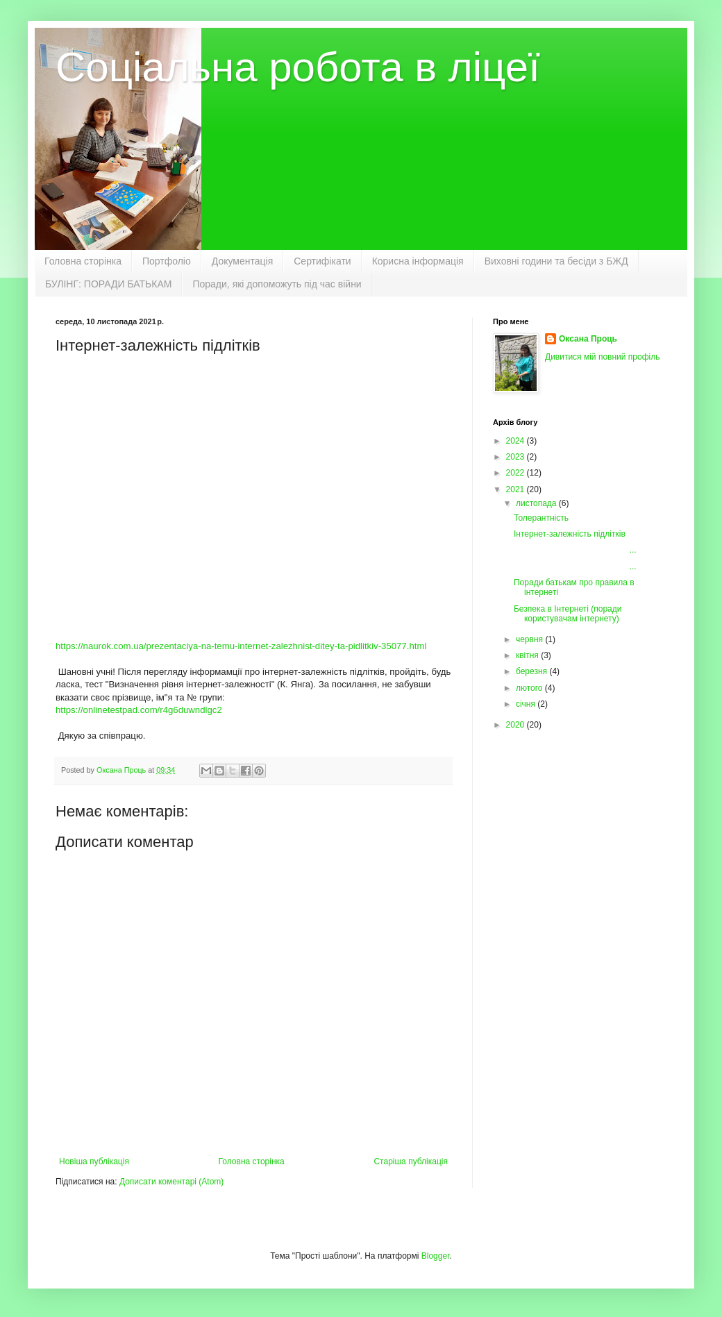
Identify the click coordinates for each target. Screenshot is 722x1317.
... (575, 550)
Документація (242, 261)
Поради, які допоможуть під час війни (276, 284)
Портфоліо (166, 261)
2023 (516, 457)
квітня (528, 655)
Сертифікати (322, 261)
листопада (537, 503)
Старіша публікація (410, 1161)
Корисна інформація (418, 261)
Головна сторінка (82, 261)
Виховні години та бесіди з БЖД (556, 261)
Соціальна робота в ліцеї (298, 67)
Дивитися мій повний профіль (602, 357)
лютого (530, 688)
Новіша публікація (94, 1161)
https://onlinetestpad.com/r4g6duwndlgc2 (139, 710)
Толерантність (541, 518)
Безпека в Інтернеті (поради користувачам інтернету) (567, 613)
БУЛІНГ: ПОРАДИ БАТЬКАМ (108, 284)
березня (532, 671)
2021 (516, 489)
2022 (516, 473)
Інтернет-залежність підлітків (570, 534)
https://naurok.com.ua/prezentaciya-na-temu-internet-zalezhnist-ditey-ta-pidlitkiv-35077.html (241, 646)
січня (526, 704)
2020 (516, 725)
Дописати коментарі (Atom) (171, 1181)
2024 (516, 441)
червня (530, 639)
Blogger (435, 1256)
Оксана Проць (588, 339)
